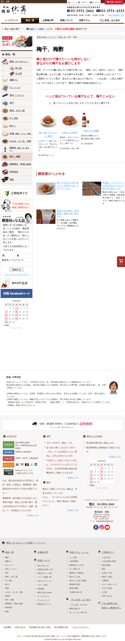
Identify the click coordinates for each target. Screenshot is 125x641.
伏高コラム (84, 20)
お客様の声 (48, 20)
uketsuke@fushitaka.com (104, 521)
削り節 (18, 68)
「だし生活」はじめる (109, 20)
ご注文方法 (106, 557)
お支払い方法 (107, 573)
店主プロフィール (44, 581)
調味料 (19, 149)
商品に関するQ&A (44, 592)
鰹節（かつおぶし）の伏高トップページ (25, 543)
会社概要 (7, 627)
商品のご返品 (107, 577)
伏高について (66, 20)
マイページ (72, 2)
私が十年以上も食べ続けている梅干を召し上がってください (68, 186)
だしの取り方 (74, 569)
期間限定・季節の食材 (20, 164)
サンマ (36, 29)
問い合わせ (94, 2)
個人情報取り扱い (62, 627)
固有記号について (44, 604)
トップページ (11, 20)
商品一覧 (30, 20)
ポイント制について (110, 584)
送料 (48, 436)
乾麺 (21, 133)
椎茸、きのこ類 (17, 110)
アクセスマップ (43, 600)
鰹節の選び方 (74, 609)
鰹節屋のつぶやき (76, 565)
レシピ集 (73, 557)
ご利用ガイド (84, 2)
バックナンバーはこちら (17, 274)
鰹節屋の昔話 (74, 584)
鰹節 (19, 61)
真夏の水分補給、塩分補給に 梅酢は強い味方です (68, 214)
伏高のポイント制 (44, 573)
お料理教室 (73, 561)
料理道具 (14, 172)
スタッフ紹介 (42, 585)
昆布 (17, 95)
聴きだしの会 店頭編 (77, 580)
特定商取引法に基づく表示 (40, 627)
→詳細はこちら (32, 515)
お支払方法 (11, 436)
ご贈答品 (105, 580)
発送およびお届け (94, 436)
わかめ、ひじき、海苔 (20, 141)
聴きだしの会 (74, 577)
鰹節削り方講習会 (76, 573)
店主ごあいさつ (43, 566)
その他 (104, 592)
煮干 (12, 103)
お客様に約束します (45, 569)
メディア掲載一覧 (44, 577)
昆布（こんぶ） (11, 569)
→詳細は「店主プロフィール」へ (20, 405)
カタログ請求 (107, 588)
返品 (48, 482)
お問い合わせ (107, 596)
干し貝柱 (14, 118)
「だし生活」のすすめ (78, 605)
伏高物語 (40, 589)
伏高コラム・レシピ (79, 552)
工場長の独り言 (75, 592)
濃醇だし (14, 80)
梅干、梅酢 (15, 156)
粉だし (13, 126)
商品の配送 (106, 565)
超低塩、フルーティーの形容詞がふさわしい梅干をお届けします (113, 186)
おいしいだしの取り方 (78, 612)
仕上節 (18, 73)
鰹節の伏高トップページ (47, 37)
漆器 (12, 179)
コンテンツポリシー (81, 627)
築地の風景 (73, 588)
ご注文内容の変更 (109, 561)
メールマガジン (43, 596)
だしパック (15, 87)
